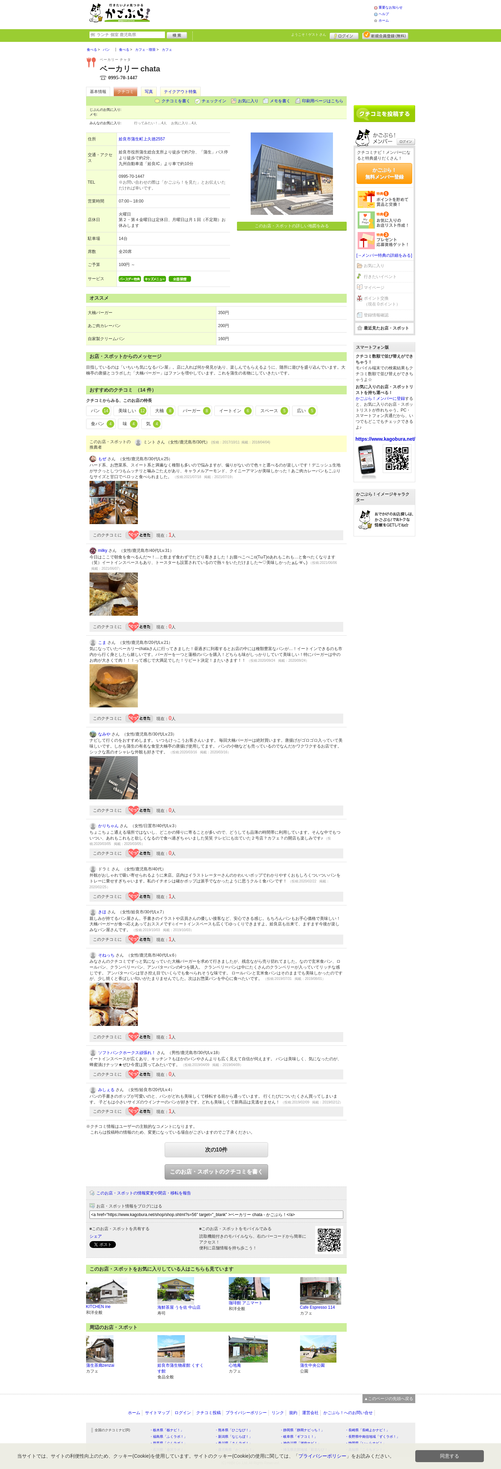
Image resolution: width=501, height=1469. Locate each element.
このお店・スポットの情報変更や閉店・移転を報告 (143, 1193)
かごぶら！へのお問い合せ (348, 1412)
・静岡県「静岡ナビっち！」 (302, 1430)
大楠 (164, 411)
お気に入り (248, 101)
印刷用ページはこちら (322, 101)
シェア (96, 1236)
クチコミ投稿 (208, 1412)
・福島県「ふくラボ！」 (168, 1436)
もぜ (102, 458)
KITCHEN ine (98, 1306)
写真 (149, 91)
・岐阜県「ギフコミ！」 (299, 1436)
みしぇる (106, 1089)
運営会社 (310, 1412)
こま (102, 642)
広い (306, 411)
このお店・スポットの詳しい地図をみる (292, 225)
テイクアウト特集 (180, 91)
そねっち (106, 955)
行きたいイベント (380, 276)
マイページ (374, 287)
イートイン (235, 411)
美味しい (132, 411)
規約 (293, 1412)
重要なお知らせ (391, 7)
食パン (103, 424)
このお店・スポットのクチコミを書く (216, 1172)
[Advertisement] (269, 13)
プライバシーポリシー (246, 1412)
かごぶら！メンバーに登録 (380, 398)
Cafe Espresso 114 (317, 1307)
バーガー (197, 411)
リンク (278, 1412)
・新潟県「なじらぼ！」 (233, 1436)
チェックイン (214, 101)
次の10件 (216, 1150)
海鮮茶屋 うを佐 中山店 (179, 1307)
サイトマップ (157, 1412)
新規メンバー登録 (385, 35)
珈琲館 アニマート (246, 1302)
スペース (274, 411)
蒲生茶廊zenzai (100, 1365)
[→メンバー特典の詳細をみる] (384, 255)
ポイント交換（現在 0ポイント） (382, 301)
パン (100, 411)
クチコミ (125, 91)
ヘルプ (384, 14)
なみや (104, 734)
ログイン (344, 35)
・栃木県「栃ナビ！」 (167, 1430)
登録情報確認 (376, 315)
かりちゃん (108, 825)
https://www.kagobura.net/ (386, 439)
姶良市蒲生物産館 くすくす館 (180, 1368)
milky (102, 550)
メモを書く (280, 101)
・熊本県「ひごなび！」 (233, 1430)
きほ (102, 912)
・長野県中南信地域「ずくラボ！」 (372, 1436)
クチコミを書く (176, 101)
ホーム (384, 20)
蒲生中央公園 (312, 1365)
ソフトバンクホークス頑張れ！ (127, 1052)
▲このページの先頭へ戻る (389, 1398)
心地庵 (235, 1365)
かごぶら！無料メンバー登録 (384, 173)
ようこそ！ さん (308, 34)
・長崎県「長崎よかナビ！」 (367, 1430)
